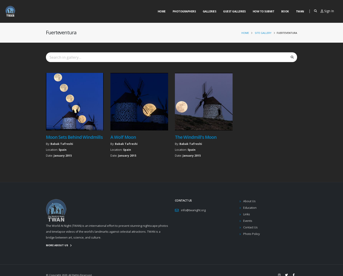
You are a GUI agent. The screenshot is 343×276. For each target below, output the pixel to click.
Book (285, 11)
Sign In (327, 11)
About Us (249, 201)
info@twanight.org (193, 210)
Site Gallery (263, 33)
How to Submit (263, 11)
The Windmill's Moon (196, 137)
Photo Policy (251, 234)
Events (247, 221)
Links (246, 214)
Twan (300, 11)
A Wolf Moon (123, 137)
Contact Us (250, 227)
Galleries (209, 11)
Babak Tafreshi (61, 144)
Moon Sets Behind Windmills (74, 137)
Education (250, 208)
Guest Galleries (234, 11)
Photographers (184, 11)
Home (162, 11)
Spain (63, 150)
